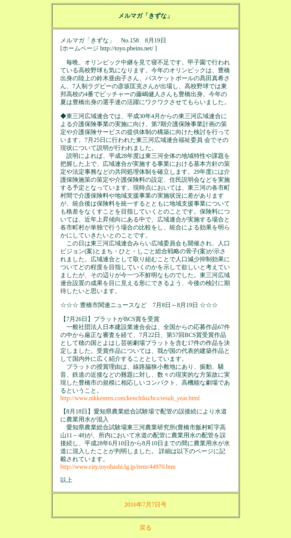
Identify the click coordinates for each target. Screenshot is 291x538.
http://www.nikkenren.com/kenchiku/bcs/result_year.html (130, 398)
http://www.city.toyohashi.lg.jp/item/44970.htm (117, 466)
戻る (145, 527)
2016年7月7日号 (145, 504)
